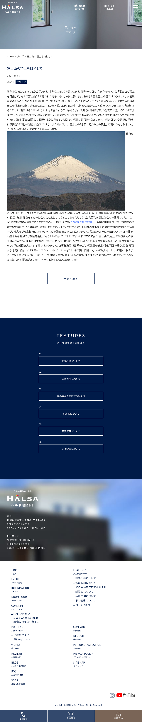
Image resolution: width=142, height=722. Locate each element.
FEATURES (80, 571)
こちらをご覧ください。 (82, 222)
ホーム (10, 56)
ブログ (20, 56)
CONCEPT (18, 607)
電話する (23, 718)
